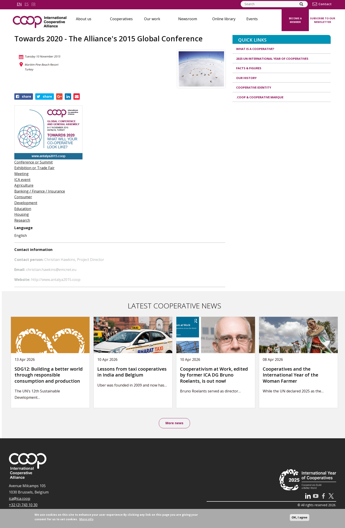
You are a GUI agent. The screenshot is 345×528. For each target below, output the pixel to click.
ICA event (22, 179)
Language (23, 227)
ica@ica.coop (19, 498)
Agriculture (23, 185)
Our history (246, 78)
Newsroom (187, 18)
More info (86, 519)
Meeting (21, 173)
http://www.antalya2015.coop (55, 279)
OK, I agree (300, 517)
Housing (21, 214)
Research (22, 220)
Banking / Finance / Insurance (39, 191)
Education (22, 208)
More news (174, 423)
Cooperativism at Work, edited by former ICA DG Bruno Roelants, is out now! (214, 375)
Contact (325, 4)
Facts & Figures (248, 68)
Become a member (295, 20)
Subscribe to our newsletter (322, 20)
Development (25, 202)
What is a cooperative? (255, 49)
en (19, 4)
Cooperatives (121, 18)
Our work (152, 18)
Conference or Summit (33, 162)
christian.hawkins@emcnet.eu (51, 269)
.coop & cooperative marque (259, 97)
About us (83, 18)
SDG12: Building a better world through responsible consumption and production (49, 375)
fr (33, 4)
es (27, 4)
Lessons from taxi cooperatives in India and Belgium (132, 372)
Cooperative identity (253, 87)
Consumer (23, 196)
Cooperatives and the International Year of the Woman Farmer (290, 375)
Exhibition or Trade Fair (34, 167)
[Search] (301, 4)
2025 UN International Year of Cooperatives (272, 59)
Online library (223, 18)
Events (252, 18)
